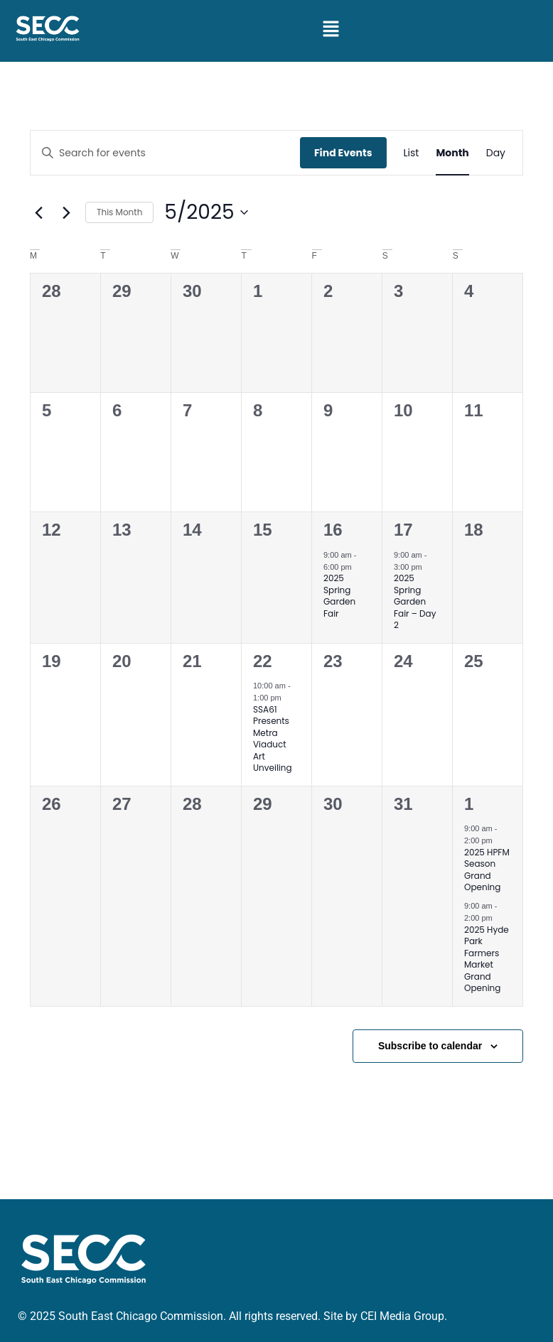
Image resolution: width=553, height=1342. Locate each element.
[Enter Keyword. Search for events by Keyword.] (165, 153)
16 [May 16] (333, 529)
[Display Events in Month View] (452, 153)
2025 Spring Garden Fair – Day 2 (415, 601)
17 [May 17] (403, 529)
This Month (119, 212)
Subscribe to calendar (430, 1045)
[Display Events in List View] (411, 153)
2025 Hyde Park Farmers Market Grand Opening (486, 959)
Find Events (343, 153)
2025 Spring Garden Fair (339, 595)
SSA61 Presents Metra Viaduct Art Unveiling (272, 738)
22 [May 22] (262, 661)
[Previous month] (38, 212)
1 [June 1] (468, 803)
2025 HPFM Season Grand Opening (487, 870)
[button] (331, 29)
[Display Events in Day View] (495, 153)
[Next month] (66, 212)
